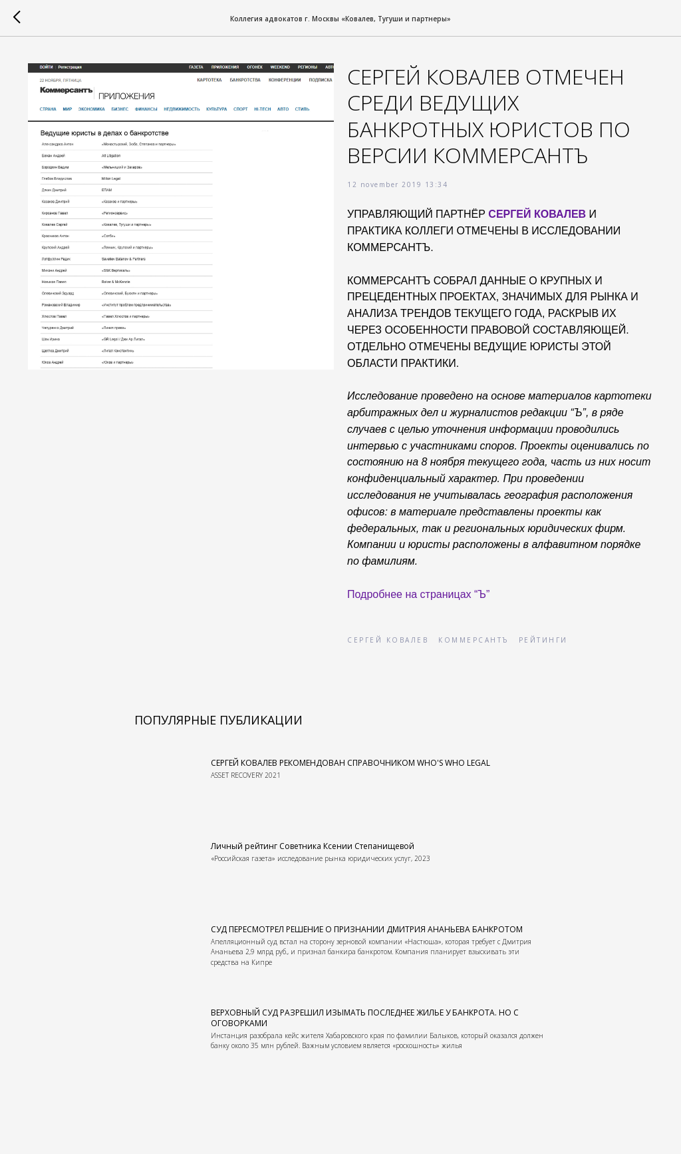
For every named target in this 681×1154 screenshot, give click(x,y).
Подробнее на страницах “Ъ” (418, 594)
